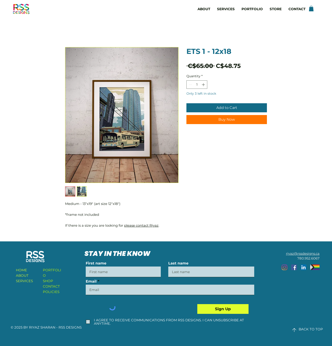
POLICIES (51, 292)
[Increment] (204, 85)
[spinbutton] (197, 85)
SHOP (48, 281)
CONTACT (51, 286)
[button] (311, 8)
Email (91, 281)
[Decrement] (190, 85)
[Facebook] (294, 267)
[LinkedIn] (303, 267)
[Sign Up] (223, 309)
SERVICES (24, 281)
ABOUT (22, 275)
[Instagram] (284, 267)
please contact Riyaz (141, 225)
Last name (178, 263)
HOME (21, 270)
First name (96, 263)
